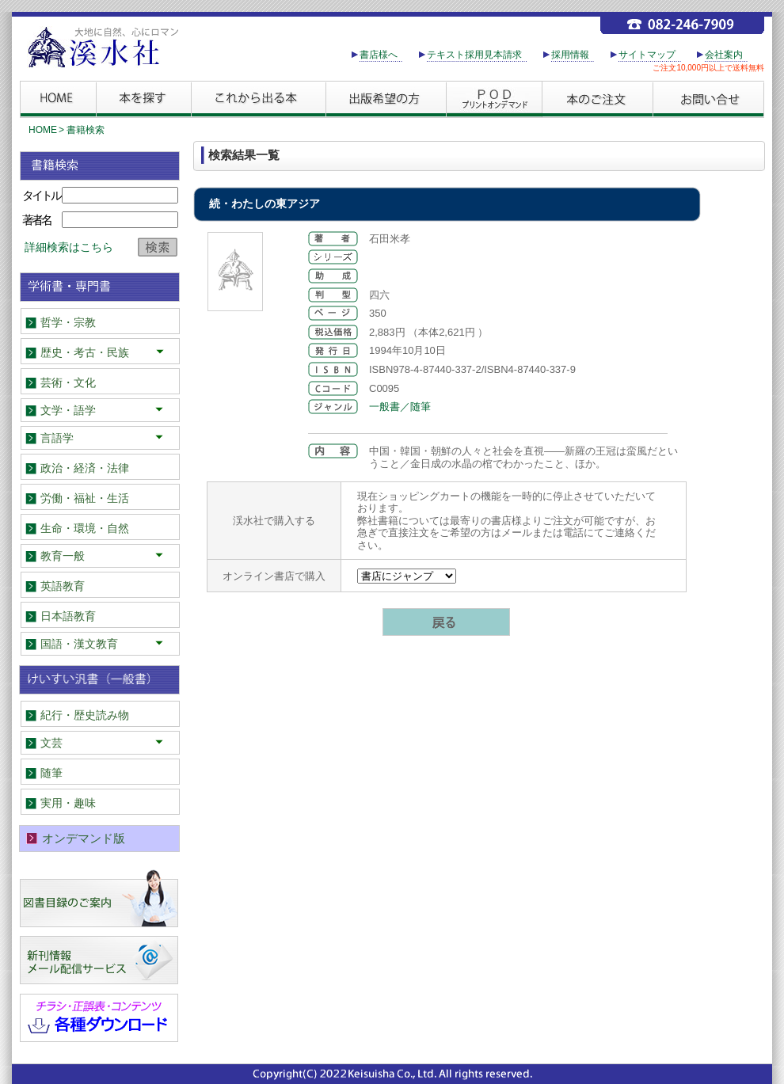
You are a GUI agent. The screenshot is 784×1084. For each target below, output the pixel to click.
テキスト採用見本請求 (474, 54)
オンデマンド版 (83, 838)
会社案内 (724, 54)
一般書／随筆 (400, 407)
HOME (43, 129)
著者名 (36, 219)
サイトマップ (647, 54)
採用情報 (570, 54)
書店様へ (379, 54)
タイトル (41, 195)
